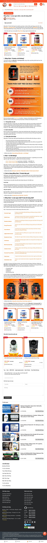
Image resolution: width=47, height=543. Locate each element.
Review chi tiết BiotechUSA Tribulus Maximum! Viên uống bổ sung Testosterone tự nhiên (32, 454)
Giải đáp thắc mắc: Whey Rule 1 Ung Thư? (20, 195)
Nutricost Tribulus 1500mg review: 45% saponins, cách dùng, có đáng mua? (31, 444)
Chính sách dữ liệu (27, 504)
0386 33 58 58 (32, 515)
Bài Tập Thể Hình (6, 466)
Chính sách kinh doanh (28, 495)
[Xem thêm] (40, 22)
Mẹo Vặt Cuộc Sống (6, 480)
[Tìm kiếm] (35, 4)
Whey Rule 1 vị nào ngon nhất (9, 27)
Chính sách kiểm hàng (28, 502)
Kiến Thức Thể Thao (6, 475)
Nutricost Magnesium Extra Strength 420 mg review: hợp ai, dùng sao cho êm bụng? (32, 435)
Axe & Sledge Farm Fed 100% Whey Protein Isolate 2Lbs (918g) (37, 48)
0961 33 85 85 (32, 514)
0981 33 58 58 (32, 510)
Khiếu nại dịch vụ (5, 497)
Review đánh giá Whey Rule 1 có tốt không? (20, 153)
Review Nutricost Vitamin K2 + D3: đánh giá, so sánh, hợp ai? (32, 425)
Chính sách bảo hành (28, 498)
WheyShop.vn (15, 538)
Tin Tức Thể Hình (6, 468)
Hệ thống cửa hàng (33, 6)
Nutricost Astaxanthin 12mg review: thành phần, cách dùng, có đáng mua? (31, 406)
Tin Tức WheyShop (6, 485)
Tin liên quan (5, 402)
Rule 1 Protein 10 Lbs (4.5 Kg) (11, 162)
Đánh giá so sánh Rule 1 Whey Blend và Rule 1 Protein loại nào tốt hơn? (25, 170)
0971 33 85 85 (32, 512)
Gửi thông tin (7, 397)
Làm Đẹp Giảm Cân (6, 473)
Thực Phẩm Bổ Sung (6, 471)
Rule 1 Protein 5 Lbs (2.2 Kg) (11, 161)
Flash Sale (16, 6)
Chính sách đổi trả (27, 500)
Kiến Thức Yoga (5, 478)
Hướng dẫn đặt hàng (6, 495)
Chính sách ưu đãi (5, 498)
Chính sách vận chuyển (28, 497)
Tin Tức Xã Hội (5, 483)
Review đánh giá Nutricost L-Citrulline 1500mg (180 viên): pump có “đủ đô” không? (32, 416)
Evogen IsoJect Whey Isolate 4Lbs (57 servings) (9, 48)
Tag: (5, 370)
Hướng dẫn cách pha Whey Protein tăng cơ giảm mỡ (22, 301)
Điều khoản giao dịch (6, 502)
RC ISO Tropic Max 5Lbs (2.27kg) (22, 48)
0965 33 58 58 (32, 517)
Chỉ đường (5, 510)
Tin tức (27, 6)
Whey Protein (16, 118)
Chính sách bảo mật (28, 493)
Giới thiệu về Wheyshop (6, 493)
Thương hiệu (21, 6)
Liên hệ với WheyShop (6, 500)
